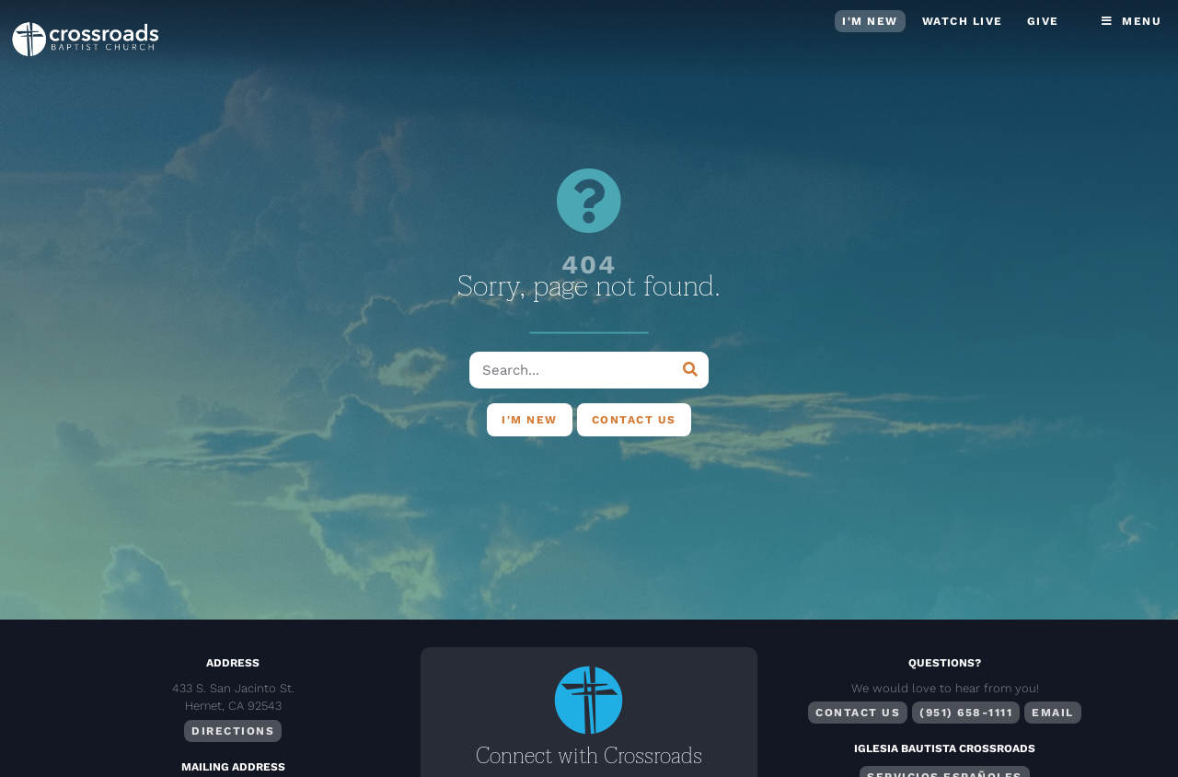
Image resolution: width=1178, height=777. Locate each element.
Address (233, 662)
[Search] (690, 370)
